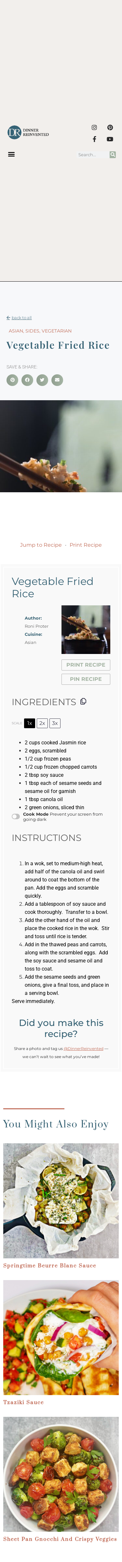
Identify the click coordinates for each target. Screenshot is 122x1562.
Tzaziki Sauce (23, 1402)
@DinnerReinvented (83, 1048)
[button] (11, 153)
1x (29, 723)
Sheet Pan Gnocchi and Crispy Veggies (60, 1539)
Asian (16, 331)
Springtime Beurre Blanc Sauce (49, 1266)
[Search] (113, 154)
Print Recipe (86, 545)
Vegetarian (57, 331)
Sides (32, 331)
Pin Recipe (86, 679)
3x (55, 723)
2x (42, 723)
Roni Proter (36, 626)
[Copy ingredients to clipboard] (83, 701)
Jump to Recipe (41, 545)
